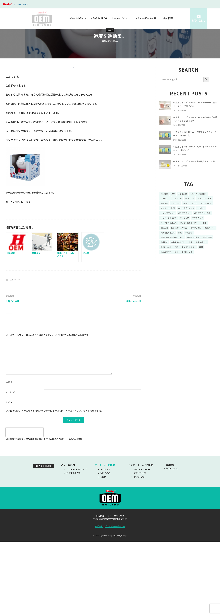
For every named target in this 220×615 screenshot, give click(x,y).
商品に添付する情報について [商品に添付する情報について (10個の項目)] (174, 253)
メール (10, 466)
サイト (9, 477)
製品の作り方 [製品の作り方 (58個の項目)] (174, 268)
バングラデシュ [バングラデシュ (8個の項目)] (168, 227)
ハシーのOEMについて (75, 544)
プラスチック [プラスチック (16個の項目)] (202, 232)
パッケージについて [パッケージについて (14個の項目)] (170, 232)
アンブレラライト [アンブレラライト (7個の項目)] (169, 212)
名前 (9, 456)
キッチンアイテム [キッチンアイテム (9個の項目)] (169, 217)
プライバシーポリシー (115, 601)
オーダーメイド (120, 18)
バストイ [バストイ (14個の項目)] (187, 222)
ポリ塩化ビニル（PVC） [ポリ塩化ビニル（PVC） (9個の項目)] (194, 237)
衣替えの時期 (13, 376)
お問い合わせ (171, 543)
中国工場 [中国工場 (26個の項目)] (165, 243)
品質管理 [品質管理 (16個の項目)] (208, 248)
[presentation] (24, 507)
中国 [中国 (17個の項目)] (210, 237)
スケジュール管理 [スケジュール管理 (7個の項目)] (204, 217)
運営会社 (99, 601)
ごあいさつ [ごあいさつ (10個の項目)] (166, 207)
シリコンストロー (140, 544)
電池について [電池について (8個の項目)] (197, 268)
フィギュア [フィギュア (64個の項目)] (188, 232)
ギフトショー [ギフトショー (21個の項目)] (186, 217)
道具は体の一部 (132, 376)
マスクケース (138, 548)
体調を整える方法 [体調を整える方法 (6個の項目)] (184, 248)
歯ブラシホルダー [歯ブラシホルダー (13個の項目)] (208, 263)
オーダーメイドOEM (105, 539)
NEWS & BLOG (99, 18)
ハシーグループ (22, 4)
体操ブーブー (16, 354)
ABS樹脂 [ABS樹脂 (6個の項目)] (165, 201)
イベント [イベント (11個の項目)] (184, 212)
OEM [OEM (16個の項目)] (174, 201)
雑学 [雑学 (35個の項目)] (186, 268)
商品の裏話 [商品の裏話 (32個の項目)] (166, 258)
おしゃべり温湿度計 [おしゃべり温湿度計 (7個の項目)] (203, 201)
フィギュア (104, 544)
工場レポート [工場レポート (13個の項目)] (167, 263)
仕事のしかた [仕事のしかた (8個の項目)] (200, 243)
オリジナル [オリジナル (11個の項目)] (197, 212)
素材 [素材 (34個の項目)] (163, 268)
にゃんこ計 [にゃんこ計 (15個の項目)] (179, 207)
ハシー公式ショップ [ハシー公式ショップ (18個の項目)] (170, 222)
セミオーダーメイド (147, 18)
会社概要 (168, 18)
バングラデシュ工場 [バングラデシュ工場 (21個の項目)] (188, 227)
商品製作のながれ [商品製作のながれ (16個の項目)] (194, 258)
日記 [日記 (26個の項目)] (194, 263)
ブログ (110, 29)
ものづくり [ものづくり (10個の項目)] (193, 207)
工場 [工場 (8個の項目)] (208, 258)
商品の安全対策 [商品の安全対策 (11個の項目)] (198, 253)
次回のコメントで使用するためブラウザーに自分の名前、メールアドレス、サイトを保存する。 (55, 485)
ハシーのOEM (78, 18)
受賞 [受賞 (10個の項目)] (198, 248)
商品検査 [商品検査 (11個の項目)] (178, 258)
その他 (102, 551)
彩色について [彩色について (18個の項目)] (182, 263)
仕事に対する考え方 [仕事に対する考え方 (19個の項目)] (181, 243)
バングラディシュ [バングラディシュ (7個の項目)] (202, 222)
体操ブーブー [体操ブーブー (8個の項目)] (167, 248)
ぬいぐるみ (104, 548)
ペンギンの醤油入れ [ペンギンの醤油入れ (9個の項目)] (170, 237)
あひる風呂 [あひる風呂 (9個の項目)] (185, 201)
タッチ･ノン (138, 551)
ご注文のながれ (72, 548)
